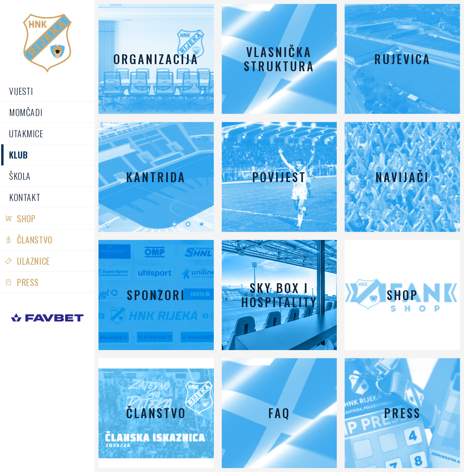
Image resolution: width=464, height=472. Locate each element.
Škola (20, 176)
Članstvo (34, 239)
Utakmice (26, 133)
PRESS (28, 282)
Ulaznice (33, 260)
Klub (18, 154)
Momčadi (25, 112)
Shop (26, 218)
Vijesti (21, 91)
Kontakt (24, 197)
